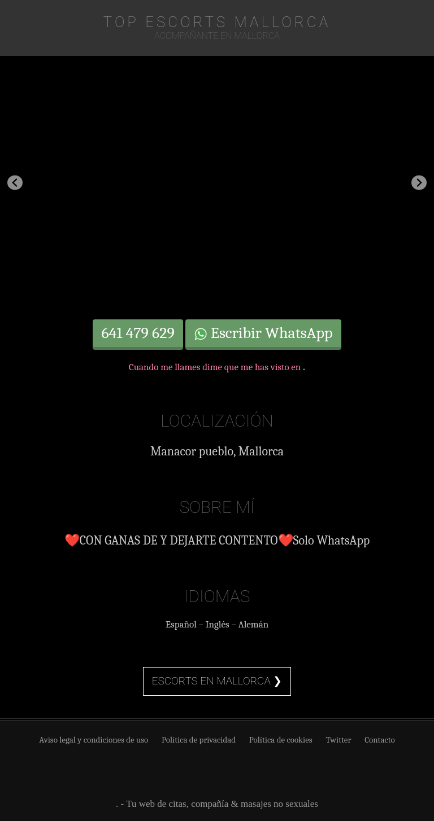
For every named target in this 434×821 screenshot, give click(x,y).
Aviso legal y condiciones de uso (93, 740)
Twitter (338, 740)
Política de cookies (281, 740)
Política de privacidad (199, 740)
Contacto (379, 740)
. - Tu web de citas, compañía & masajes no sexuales (217, 803)
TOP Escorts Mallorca (217, 22)
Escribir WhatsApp (263, 333)
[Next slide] (419, 182)
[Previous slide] (15, 182)
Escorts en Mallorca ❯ (217, 680)
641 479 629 (137, 333)
